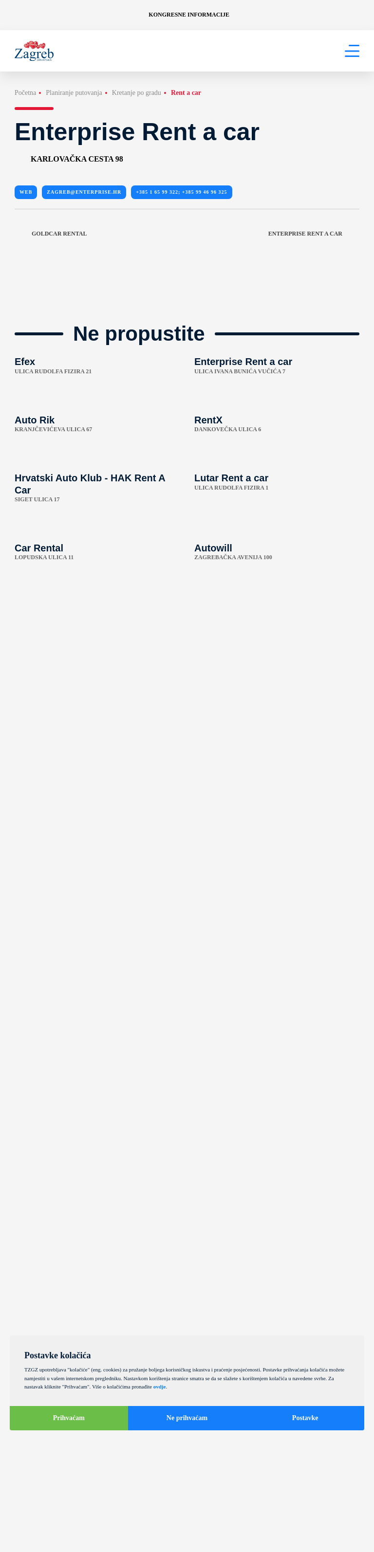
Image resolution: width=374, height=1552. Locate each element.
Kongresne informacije (189, 14)
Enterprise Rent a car (313, 233)
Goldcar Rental (51, 233)
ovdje (159, 1386)
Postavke (305, 1418)
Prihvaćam (69, 1418)
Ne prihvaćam (187, 1418)
